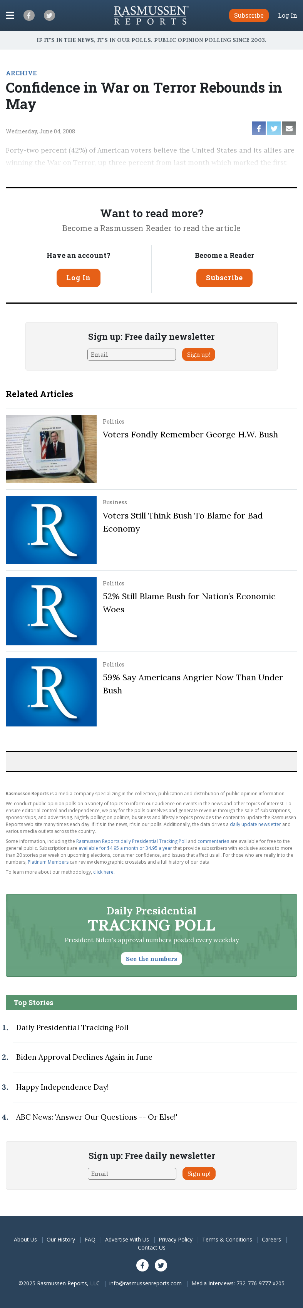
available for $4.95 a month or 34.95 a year (125, 848)
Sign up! (198, 354)
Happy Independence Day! (62, 1087)
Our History (61, 1239)
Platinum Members (48, 862)
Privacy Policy (176, 1239)
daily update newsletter (255, 824)
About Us (25, 1239)
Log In (287, 15)
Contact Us (152, 1247)
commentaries (213, 841)
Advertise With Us (127, 1239)
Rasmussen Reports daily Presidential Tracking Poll (131, 841)
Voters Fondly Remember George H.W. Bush (190, 434)
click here (103, 872)
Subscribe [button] (249, 15)
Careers (271, 1239)
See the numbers (151, 958)
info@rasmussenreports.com (145, 1283)
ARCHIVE (21, 73)
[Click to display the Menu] (10, 15)
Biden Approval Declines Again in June (84, 1057)
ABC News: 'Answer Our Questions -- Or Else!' (96, 1117)
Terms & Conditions (227, 1239)
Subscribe (224, 277)
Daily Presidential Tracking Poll (72, 1027)
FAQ (90, 1239)
